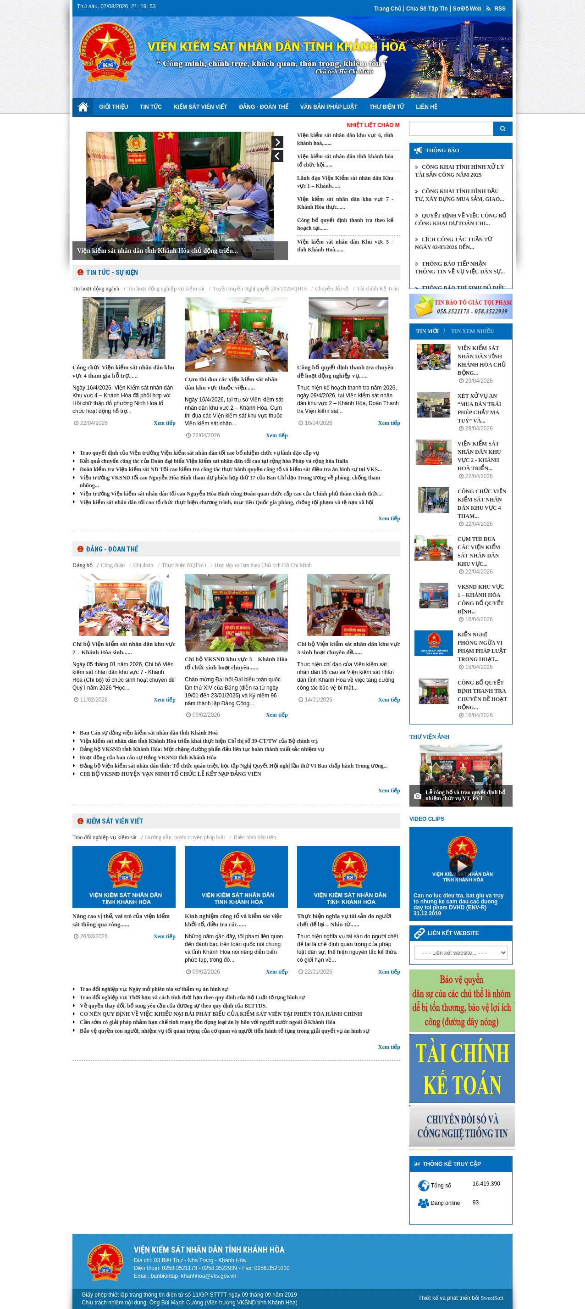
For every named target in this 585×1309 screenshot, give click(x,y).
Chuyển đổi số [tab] (331, 288)
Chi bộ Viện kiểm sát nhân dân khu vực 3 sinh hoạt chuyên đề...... (348, 648)
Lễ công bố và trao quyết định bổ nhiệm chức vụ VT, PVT (465, 795)
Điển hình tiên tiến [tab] (254, 837)
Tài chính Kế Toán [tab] (378, 288)
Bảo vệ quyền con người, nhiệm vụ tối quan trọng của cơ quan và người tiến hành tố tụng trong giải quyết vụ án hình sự (224, 1031)
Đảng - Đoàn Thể (263, 107)
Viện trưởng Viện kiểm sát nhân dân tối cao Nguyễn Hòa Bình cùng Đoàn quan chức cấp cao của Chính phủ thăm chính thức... (231, 493)
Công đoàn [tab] (113, 565)
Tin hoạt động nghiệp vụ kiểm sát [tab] (165, 288)
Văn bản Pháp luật (329, 107)
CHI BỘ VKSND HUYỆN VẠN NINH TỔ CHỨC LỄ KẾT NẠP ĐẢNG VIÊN (170, 774)
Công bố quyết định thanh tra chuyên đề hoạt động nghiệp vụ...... (345, 371)
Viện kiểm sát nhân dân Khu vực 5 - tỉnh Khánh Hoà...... (345, 246)
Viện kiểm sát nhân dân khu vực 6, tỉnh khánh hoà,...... (345, 139)
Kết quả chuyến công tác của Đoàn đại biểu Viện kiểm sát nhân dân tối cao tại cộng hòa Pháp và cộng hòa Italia (214, 461)
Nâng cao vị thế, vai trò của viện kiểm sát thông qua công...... (121, 920)
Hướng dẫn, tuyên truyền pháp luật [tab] (185, 837)
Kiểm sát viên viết (200, 107)
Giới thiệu (113, 107)
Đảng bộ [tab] (82, 565)
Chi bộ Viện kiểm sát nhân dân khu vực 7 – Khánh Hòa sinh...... (124, 648)
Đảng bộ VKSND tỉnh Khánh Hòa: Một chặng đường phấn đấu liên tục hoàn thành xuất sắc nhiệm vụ (202, 749)
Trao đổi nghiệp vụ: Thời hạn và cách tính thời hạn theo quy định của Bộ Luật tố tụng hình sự (192, 997)
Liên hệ (426, 107)
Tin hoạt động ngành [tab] (95, 288)
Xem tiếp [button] (165, 423)
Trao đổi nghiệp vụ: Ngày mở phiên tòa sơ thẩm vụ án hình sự (154, 989)
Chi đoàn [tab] (143, 565)
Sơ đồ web (467, 9)
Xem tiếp (389, 518)
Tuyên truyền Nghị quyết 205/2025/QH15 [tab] (260, 288)
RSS (496, 9)
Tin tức (151, 107)
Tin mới (427, 331)
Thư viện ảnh (429, 737)
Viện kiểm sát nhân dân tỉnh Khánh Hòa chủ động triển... (157, 250)
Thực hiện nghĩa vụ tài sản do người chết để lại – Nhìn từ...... (344, 920)
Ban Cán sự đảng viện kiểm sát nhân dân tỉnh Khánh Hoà (149, 733)
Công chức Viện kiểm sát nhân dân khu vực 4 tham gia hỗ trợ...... (123, 371)
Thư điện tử (387, 107)
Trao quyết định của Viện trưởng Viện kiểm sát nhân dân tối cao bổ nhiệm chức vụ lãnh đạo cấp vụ (199, 453)
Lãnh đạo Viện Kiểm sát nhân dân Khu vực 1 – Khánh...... (345, 182)
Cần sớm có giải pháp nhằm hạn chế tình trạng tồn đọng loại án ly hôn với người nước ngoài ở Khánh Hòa (207, 1022)
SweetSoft (492, 1298)
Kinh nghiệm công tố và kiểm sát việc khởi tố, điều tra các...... (233, 920)
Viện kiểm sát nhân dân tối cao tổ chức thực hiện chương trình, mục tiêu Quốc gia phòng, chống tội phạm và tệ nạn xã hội (227, 502)
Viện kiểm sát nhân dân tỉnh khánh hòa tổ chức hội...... (345, 160)
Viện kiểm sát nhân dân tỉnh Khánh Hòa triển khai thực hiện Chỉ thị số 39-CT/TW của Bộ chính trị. (199, 741)
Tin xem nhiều (472, 331)
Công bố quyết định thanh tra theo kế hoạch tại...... (345, 224)
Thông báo (442, 150)
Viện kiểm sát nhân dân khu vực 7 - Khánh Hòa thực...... (345, 203)
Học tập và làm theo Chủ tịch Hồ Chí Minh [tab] (263, 565)
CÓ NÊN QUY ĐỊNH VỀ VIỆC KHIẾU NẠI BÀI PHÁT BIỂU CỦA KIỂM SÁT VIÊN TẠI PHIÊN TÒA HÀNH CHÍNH (221, 1014)
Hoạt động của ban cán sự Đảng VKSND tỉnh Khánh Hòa (148, 757)
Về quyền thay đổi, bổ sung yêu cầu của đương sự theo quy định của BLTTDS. (173, 1006)
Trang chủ (387, 9)
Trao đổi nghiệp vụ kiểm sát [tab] (104, 837)
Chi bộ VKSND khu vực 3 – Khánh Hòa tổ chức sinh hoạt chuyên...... (236, 663)
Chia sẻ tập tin (426, 9)
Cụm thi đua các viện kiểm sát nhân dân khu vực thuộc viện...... (231, 383)
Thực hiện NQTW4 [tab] (184, 565)
